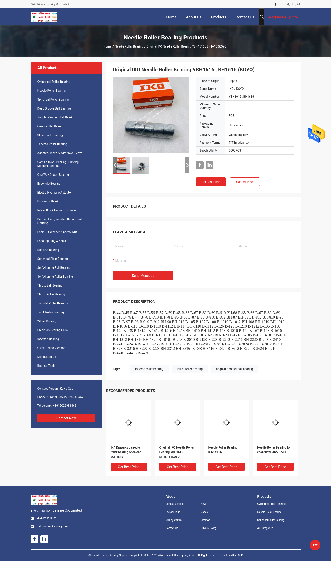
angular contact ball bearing (234, 369)
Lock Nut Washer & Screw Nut (57, 232)
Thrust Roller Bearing (51, 294)
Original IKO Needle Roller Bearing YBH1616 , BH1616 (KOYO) (176, 452)
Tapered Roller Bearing (52, 144)
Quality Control (174, 520)
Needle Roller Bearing (129, 46)
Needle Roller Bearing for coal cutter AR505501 (274, 450)
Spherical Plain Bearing (52, 258)
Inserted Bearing (48, 339)
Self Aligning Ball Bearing (54, 267)
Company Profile (175, 503)
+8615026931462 (64, 405)
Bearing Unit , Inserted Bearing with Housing (60, 221)
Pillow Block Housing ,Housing (57, 210)
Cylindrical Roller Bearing (53, 81)
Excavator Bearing (49, 201)
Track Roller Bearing (50, 312)
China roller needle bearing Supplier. (109, 555)
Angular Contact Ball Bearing (56, 117)
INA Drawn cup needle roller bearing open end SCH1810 (126, 452)
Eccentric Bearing (49, 183)
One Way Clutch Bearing (53, 174)
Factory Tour (173, 511)
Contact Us (172, 528)
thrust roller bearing (190, 369)
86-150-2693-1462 (71, 397)
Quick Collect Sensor (51, 348)
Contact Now (66, 418)
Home (107, 46)
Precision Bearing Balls (52, 330)
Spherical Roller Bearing (53, 99)
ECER (239, 555)
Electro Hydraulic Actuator (54, 192)
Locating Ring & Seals (51, 241)
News (204, 503)
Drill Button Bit (46, 357)
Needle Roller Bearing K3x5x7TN (222, 450)
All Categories (265, 528)
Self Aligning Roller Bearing (55, 276)
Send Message (143, 276)
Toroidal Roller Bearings (53, 303)
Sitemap (205, 520)
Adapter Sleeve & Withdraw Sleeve (59, 153)
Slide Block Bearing (50, 135)
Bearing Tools (46, 365)
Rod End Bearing (48, 250)
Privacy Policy (208, 528)
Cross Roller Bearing (50, 126)
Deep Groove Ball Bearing (54, 108)
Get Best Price (210, 182)
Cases (204, 511)
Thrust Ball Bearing (50, 285)
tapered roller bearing (149, 369)
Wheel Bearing (46, 321)
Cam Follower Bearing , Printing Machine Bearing (58, 163)
